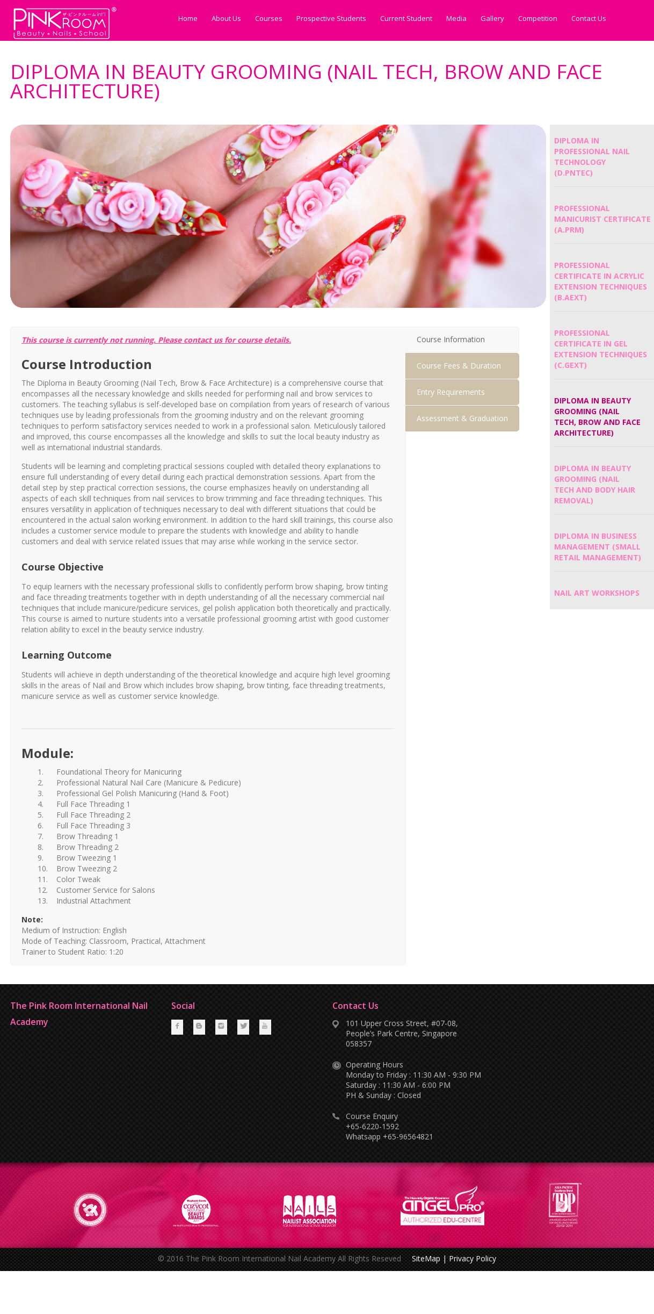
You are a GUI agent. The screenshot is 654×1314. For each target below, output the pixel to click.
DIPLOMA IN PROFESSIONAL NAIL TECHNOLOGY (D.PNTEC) (592, 156)
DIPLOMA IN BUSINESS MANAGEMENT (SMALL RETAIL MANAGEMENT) (597, 546)
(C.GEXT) (570, 365)
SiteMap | (429, 1258)
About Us (226, 18)
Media (456, 18)
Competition (537, 18)
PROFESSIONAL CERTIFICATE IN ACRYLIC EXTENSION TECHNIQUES (600, 276)
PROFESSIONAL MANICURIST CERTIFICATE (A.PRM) (602, 219)
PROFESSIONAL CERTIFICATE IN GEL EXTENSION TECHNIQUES (600, 343)
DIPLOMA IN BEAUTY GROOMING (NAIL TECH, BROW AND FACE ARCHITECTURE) (597, 416)
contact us (203, 340)
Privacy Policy (472, 1258)
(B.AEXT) (570, 297)
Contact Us (588, 18)
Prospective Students (331, 18)
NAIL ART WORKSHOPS (597, 593)
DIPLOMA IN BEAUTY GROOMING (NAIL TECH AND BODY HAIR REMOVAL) (594, 484)
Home (188, 18)
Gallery (492, 18)
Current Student (406, 18)
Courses (268, 18)
